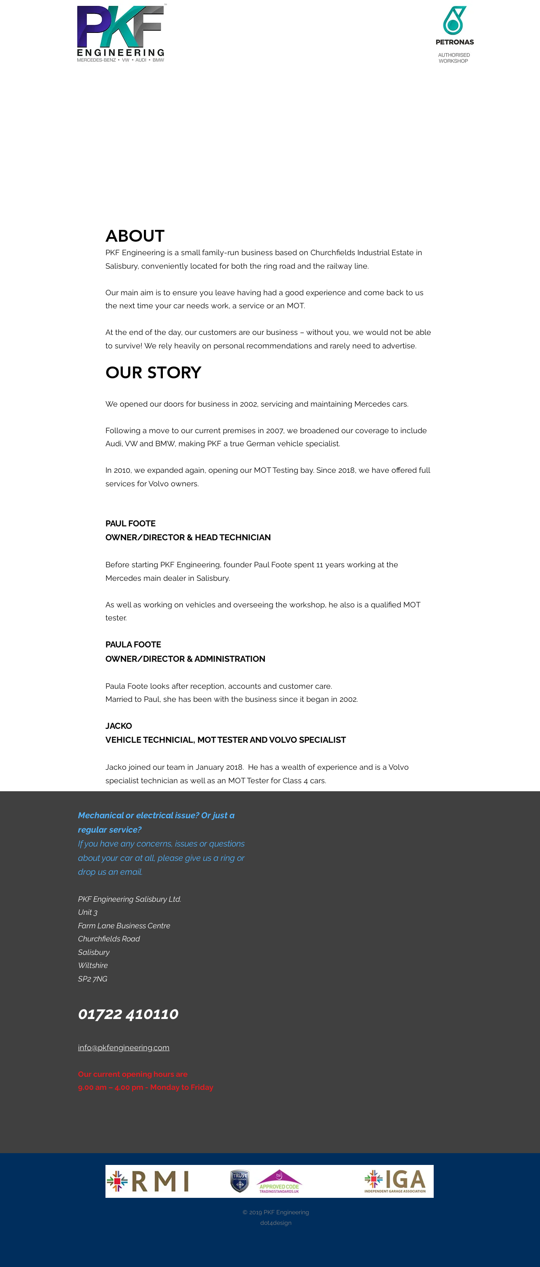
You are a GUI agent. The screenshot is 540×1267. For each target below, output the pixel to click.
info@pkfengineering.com (124, 1047)
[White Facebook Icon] (417, 54)
